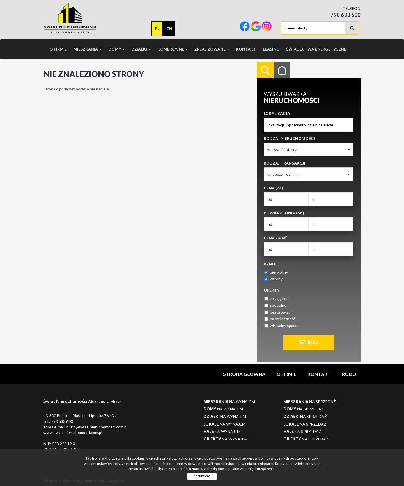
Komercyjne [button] (172, 49)
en (169, 28)
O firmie (58, 49)
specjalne (275, 305)
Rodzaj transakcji (284, 163)
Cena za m (275, 237)
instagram (266, 27)
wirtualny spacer (281, 325)
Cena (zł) (273, 187)
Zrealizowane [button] (211, 49)
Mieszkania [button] (88, 49)
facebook (245, 27)
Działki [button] (141, 49)
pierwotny (276, 272)
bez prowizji (277, 312)
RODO (349, 374)
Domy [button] (116, 49)
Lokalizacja (277, 113)
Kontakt (246, 49)
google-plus (256, 27)
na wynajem (229, 401)
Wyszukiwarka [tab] (265, 70)
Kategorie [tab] (282, 70)
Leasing (271, 49)
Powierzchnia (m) (284, 212)
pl (157, 28)
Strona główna (244, 374)
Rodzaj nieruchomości (289, 138)
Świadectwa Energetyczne (316, 49)
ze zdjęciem (277, 298)
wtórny (273, 278)
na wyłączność (279, 318)
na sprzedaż (309, 401)
